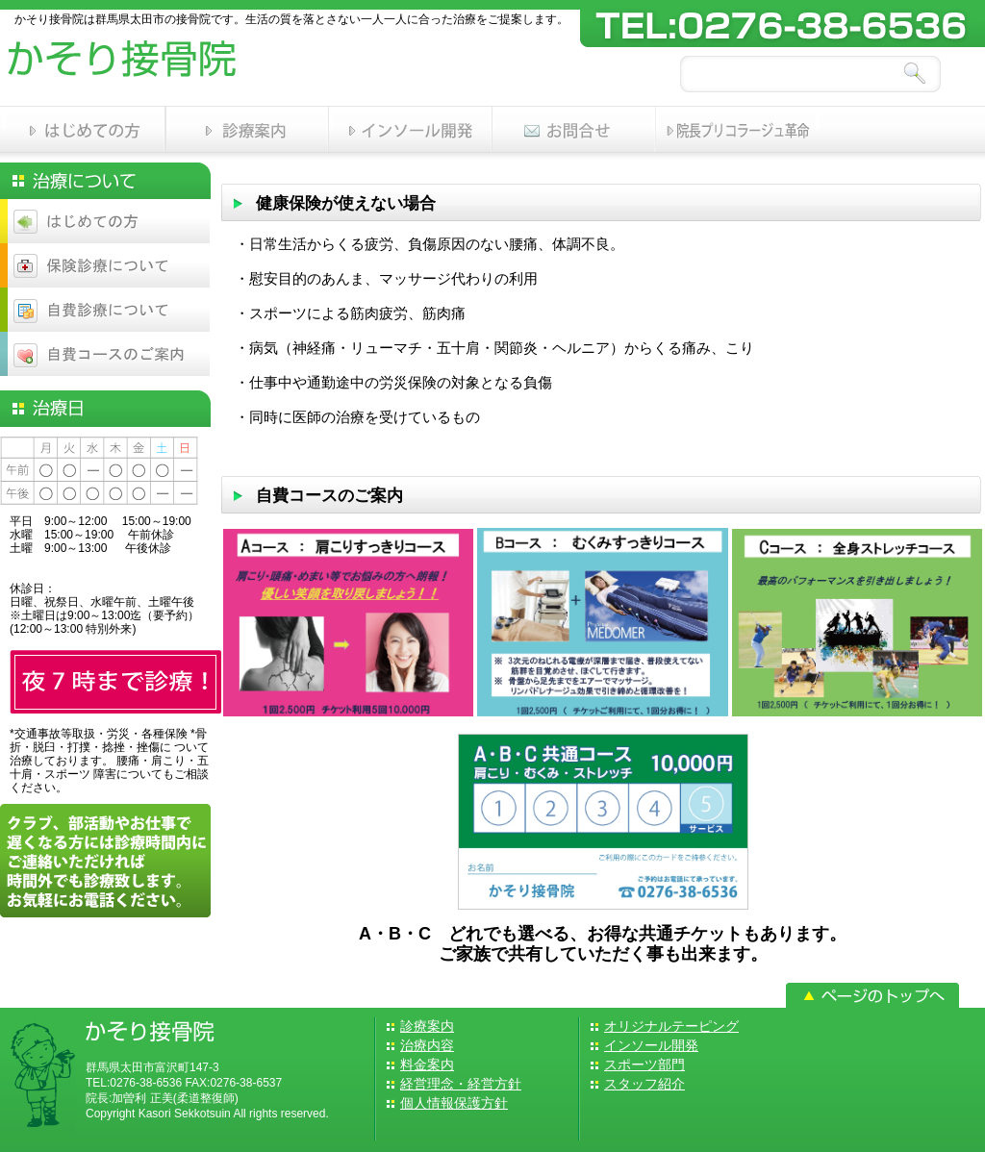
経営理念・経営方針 (460, 1083)
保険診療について (105, 265)
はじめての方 (83, 129)
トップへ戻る (872, 995)
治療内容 (427, 1045)
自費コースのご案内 (105, 354)
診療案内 (247, 129)
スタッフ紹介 (644, 1083)
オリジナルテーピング (671, 1026)
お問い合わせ (574, 129)
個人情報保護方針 (454, 1103)
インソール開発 (410, 129)
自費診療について (105, 310)
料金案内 (427, 1064)
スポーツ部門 (738, 129)
